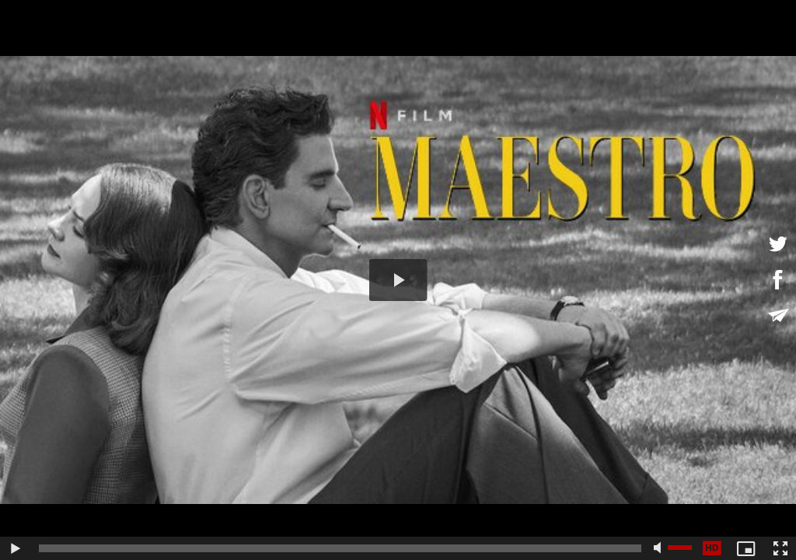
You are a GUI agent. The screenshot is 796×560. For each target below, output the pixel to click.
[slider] (340, 548)
